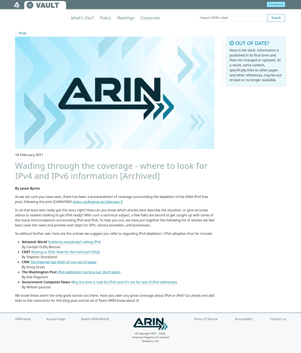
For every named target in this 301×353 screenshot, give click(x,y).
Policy (105, 18)
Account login (55, 319)
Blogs (23, 33)
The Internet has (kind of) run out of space (63, 262)
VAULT (47, 5)
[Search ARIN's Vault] (232, 18)
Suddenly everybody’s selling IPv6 (74, 242)
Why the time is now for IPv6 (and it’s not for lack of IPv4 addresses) (124, 282)
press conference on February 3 (97, 201)
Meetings (126, 18)
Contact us (278, 319)
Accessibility (244, 319)
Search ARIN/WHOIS (95, 319)
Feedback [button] (276, 4)
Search (276, 18)
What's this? (82, 18)
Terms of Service (206, 319)
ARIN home (23, 319)
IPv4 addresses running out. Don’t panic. (89, 272)
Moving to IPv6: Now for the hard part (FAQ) (65, 252)
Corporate (150, 18)
